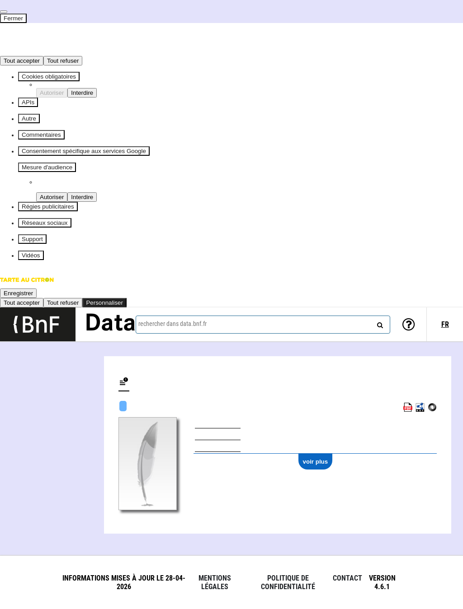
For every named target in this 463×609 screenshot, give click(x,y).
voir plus (315, 461)
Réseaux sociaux (45, 222)
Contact (347, 578)
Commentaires (41, 134)
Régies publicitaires (48, 206)
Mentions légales (214, 582)
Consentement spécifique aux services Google (84, 151)
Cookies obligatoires (49, 76)
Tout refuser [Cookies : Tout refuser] (63, 60)
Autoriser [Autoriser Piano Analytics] (52, 197)
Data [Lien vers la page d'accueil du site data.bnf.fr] (110, 324)
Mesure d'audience (47, 167)
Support (32, 239)
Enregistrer (18, 293)
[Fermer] (3, 11)
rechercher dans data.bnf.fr (172, 323)
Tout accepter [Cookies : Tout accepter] (22, 60)
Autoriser (52, 92)
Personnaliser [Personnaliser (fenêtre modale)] (104, 302)
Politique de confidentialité (288, 582)
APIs (28, 102)
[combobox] (263, 325)
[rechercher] (378, 323)
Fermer (13, 18)
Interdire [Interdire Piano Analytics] (82, 197)
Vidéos (31, 255)
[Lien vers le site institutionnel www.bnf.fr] (38, 324)
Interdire (82, 92)
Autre (29, 118)
